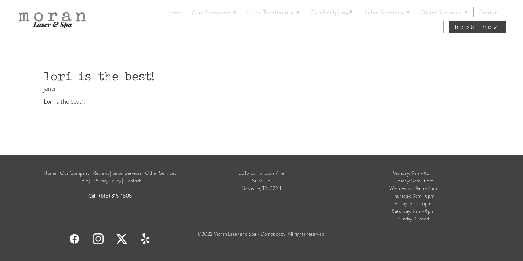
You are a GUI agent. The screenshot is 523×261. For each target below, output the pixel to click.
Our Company (74, 173)
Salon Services (387, 12)
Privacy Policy (107, 180)
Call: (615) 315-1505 (110, 195)
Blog (86, 180)
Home (173, 12)
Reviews (101, 173)
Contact (489, 12)
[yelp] (145, 238)
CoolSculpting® (332, 12)
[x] (122, 238)
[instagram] (98, 238)
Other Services (444, 12)
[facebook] (74, 238)
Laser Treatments (273, 12)
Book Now (477, 26)
